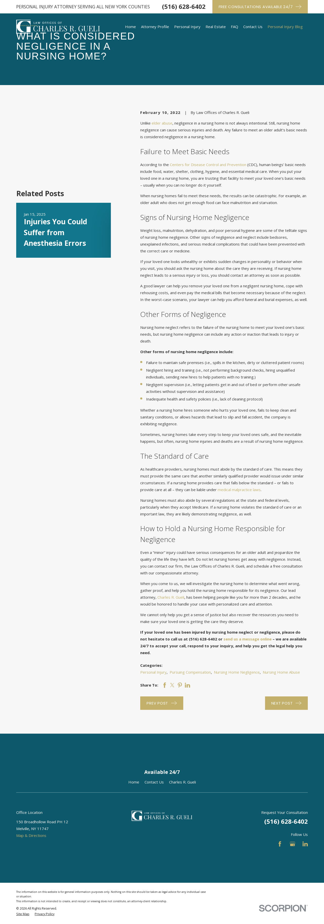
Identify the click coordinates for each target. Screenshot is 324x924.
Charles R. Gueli (170, 597)
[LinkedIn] (305, 844)
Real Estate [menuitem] (216, 26)
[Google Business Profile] (292, 844)
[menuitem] (22, 914)
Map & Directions (31, 835)
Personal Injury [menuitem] (187, 26)
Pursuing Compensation (190, 672)
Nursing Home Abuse (281, 672)
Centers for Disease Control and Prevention (208, 164)
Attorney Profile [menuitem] (155, 26)
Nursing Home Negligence (237, 672)
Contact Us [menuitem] (252, 26)
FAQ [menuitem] (234, 26)
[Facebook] (279, 844)
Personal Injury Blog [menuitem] (285, 26)
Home (133, 782)
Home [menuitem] (130, 26)
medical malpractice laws (239, 489)
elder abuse (162, 123)
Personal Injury (153, 672)
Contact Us (154, 782)
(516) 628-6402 (184, 6)
